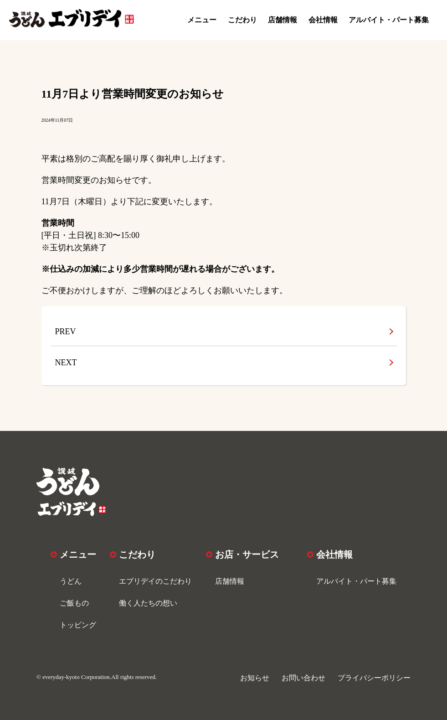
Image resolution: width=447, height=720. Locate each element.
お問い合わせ (303, 678)
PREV (65, 331)
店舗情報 (282, 20)
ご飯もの (74, 603)
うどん (71, 581)
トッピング (78, 625)
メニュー (201, 20)
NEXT (66, 362)
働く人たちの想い (148, 603)
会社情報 (323, 20)
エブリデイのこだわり (155, 581)
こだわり (242, 20)
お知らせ (254, 678)
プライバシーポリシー (374, 678)
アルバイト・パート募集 (389, 20)
